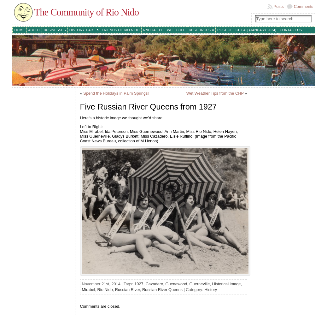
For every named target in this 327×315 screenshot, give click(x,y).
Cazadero (154, 284)
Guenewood (176, 284)
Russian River (127, 289)
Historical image (226, 284)
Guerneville (200, 284)
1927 (138, 284)
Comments (303, 6)
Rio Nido (105, 289)
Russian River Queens (162, 289)
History (210, 289)
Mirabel (88, 289)
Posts (279, 6)
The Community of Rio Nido (86, 12)
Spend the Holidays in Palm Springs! (116, 93)
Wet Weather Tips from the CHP (215, 93)
